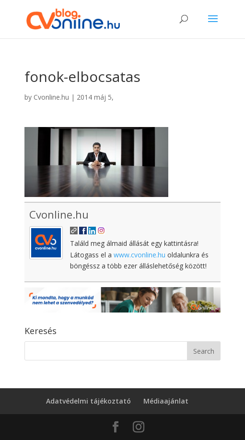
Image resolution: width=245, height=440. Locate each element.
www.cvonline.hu (139, 254)
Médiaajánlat (165, 400)
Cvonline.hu (51, 97)
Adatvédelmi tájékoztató (88, 400)
